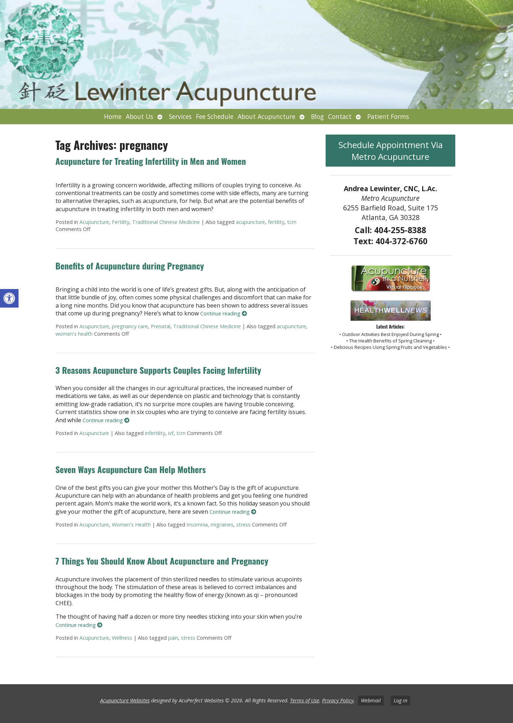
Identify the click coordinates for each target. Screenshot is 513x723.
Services (180, 116)
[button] (9, 298)
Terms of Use (304, 700)
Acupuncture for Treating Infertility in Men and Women (151, 160)
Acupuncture (94, 222)
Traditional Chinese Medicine (166, 222)
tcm (291, 222)
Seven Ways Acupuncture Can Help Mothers (131, 469)
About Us (139, 116)
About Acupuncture (266, 116)
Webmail (371, 700)
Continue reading (223, 313)
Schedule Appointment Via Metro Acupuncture (390, 150)
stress (243, 524)
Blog (317, 116)
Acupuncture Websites (125, 700)
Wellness (122, 637)
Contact (340, 116)
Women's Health (131, 524)
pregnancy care (130, 326)
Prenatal (160, 326)
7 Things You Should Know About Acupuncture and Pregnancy (162, 560)
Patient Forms (388, 116)
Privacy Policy (338, 700)
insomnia (197, 524)
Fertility (120, 222)
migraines (222, 524)
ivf (170, 433)
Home (112, 116)
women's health (74, 333)
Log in (400, 700)
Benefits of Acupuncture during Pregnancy (130, 265)
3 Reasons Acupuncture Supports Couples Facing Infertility (158, 369)
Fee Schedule (214, 116)
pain (173, 637)
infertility (155, 433)
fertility (276, 222)
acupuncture (250, 222)
